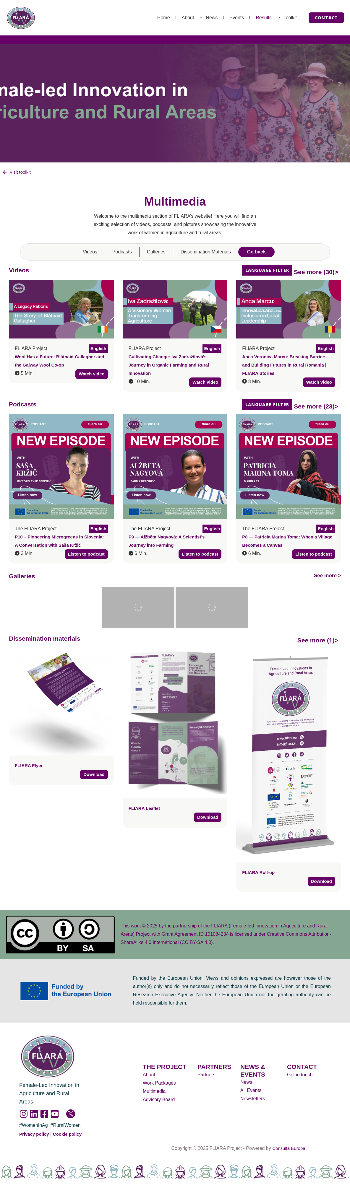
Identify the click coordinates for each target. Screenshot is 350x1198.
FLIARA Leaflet (145, 808)
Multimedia (154, 1092)
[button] (326, 17)
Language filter (267, 271)
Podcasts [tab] (122, 252)
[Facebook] (44, 1115)
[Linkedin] (34, 1115)
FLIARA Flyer (30, 766)
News (191, 17)
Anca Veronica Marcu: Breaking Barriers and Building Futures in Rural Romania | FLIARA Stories (287, 365)
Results (254, 17)
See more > (324, 575)
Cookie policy (70, 1135)
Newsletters (252, 1099)
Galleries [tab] (156, 252)
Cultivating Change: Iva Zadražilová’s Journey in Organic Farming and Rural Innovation (172, 365)
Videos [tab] (90, 252)
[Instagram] (23, 1115)
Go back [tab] (256, 252)
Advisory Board (159, 1100)
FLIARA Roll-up (259, 872)
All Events (250, 1091)
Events (222, 17)
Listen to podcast (84, 554)
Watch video (91, 374)
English (97, 348)
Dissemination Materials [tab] (206, 252)
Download (93, 775)
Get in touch (299, 1075)
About (161, 17)
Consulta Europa (288, 1149)
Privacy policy (35, 1135)
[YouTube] (54, 1115)
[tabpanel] (175, 584)
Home (131, 17)
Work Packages (159, 1083)
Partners (206, 1075)
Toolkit (287, 17)
